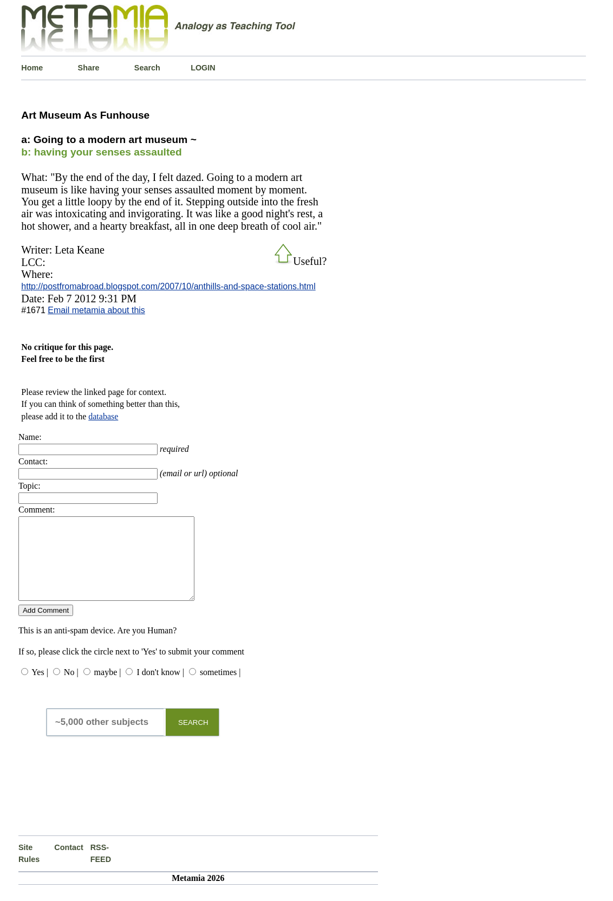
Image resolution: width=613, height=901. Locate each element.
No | (71, 688)
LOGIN (203, 67)
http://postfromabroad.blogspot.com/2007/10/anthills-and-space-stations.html (168, 286)
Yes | (39, 688)
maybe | (107, 688)
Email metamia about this (96, 310)
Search (147, 67)
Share (89, 67)
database (103, 416)
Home (32, 67)
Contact (68, 863)
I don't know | (160, 688)
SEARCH (193, 739)
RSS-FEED (100, 869)
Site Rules (29, 869)
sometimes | (220, 688)
